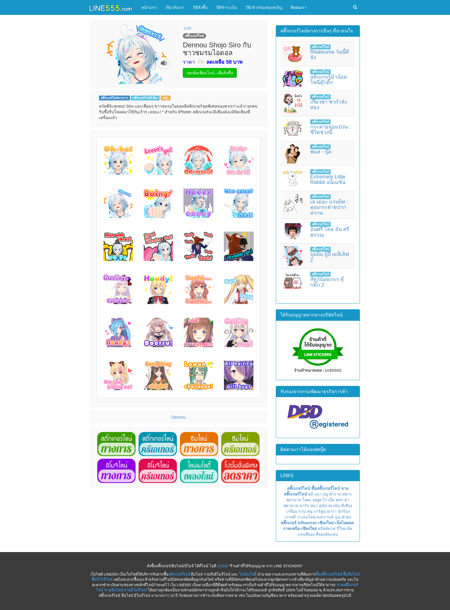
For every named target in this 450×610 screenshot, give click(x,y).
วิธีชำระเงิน (226, 7)
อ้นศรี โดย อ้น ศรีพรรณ (329, 232)
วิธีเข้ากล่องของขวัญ (264, 7)
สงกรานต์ (325, 517)
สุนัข (323, 505)
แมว (318, 494)
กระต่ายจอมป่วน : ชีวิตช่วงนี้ (330, 129)
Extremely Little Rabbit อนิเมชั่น (328, 179)
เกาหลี (290, 517)
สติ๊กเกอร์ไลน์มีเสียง (145, 98)
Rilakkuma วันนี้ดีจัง (329, 55)
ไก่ (325, 500)
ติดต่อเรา (299, 7)
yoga (317, 500)
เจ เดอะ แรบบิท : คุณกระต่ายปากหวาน (329, 207)
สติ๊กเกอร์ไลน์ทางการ (114, 98)
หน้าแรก (148, 7)
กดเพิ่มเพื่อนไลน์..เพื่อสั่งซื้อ (210, 73)
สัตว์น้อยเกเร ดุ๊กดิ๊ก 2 (327, 282)
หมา (314, 505)
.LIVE (187, 28)
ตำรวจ (335, 494)
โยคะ (307, 500)
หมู (325, 494)
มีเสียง (346, 505)
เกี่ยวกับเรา (174, 7)
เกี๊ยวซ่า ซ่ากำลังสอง (328, 104)
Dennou (179, 417)
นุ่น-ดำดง (343, 517)
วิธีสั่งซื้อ (200, 7)
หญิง (165, 98)
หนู (310, 511)
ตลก (339, 500)
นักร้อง (344, 511)
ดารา (332, 511)
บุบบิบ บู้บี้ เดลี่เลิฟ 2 (329, 257)
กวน (302, 511)
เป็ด (331, 500)
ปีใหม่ (341, 528)
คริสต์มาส (326, 528)
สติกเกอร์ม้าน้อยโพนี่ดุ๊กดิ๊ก (328, 80)
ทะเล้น (334, 505)
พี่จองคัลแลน (327, 534)
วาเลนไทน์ (306, 517)
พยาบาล (293, 500)
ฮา (346, 500)
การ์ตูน (320, 511)
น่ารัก (304, 505)
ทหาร (347, 494)
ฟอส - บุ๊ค (320, 152)
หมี (310, 494)
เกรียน (291, 511)
